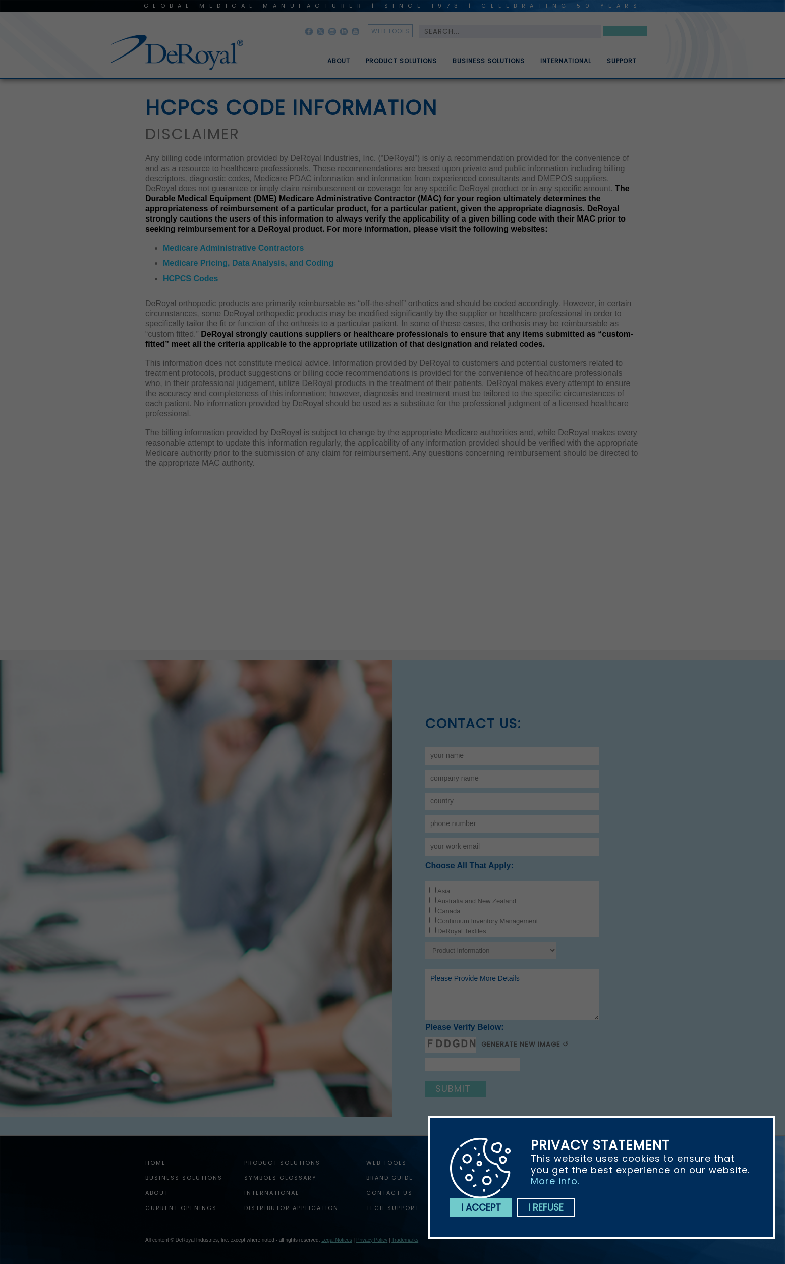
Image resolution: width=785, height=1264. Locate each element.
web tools (390, 31)
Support (622, 65)
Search (625, 32)
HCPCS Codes (190, 278)
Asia (443, 891)
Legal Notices (336, 1240)
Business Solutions (489, 65)
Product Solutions (401, 65)
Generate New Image (520, 1044)
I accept (481, 1207)
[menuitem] (331, 57)
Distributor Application (291, 1208)
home (155, 1163)
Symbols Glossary (280, 1178)
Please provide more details (512, 994)
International (565, 65)
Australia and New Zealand (476, 901)
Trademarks (404, 1240)
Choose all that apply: (469, 865)
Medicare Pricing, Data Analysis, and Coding (248, 263)
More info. (555, 1181)
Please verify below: (464, 1027)
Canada (449, 911)
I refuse (546, 1207)
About (338, 65)
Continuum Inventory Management (487, 921)
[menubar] (474, 57)
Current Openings (181, 1208)
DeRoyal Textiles (461, 931)
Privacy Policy (371, 1240)
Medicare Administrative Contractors (233, 248)
